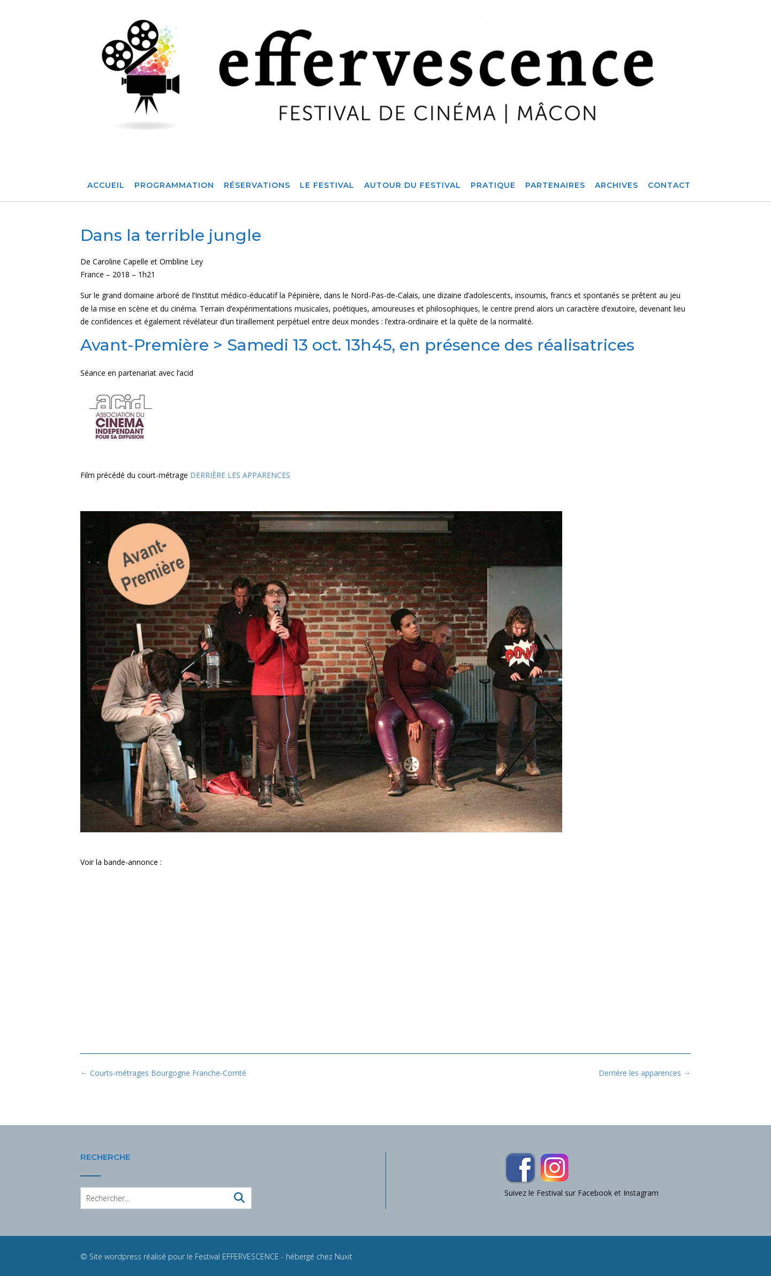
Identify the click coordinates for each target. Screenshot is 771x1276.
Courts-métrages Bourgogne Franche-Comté (163, 1073)
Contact (669, 185)
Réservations (257, 185)
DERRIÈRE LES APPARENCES (240, 475)
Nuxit (343, 1256)
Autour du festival (412, 185)
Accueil (106, 185)
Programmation (174, 185)
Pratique (493, 185)
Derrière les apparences (645, 1073)
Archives (616, 185)
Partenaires (555, 185)
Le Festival (327, 185)
